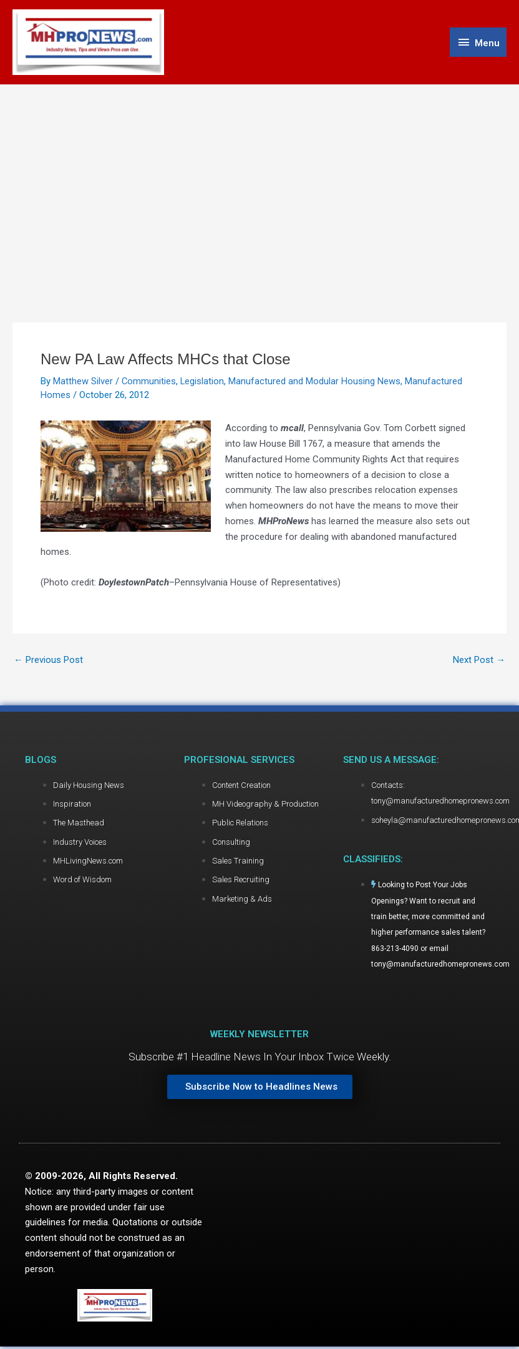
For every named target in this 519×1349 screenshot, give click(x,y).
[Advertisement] (259, 179)
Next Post (479, 660)
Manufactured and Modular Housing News (316, 381)
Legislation (203, 381)
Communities (149, 381)
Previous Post (48, 660)
